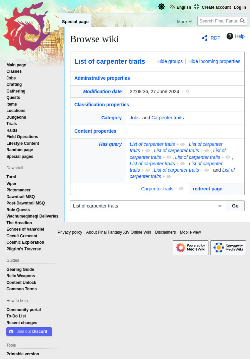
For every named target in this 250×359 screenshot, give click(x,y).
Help (235, 36)
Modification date (102, 91)
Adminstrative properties (102, 78)
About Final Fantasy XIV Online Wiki (118, 232)
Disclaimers (165, 232)
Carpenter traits (167, 117)
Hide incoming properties (214, 61)
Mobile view (190, 232)
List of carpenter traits (109, 61)
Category (112, 117)
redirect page (208, 188)
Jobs (135, 117)
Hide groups (170, 61)
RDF (216, 38)
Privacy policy (70, 232)
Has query (110, 144)
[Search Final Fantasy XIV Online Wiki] (222, 21)
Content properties (95, 131)
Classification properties (101, 104)
